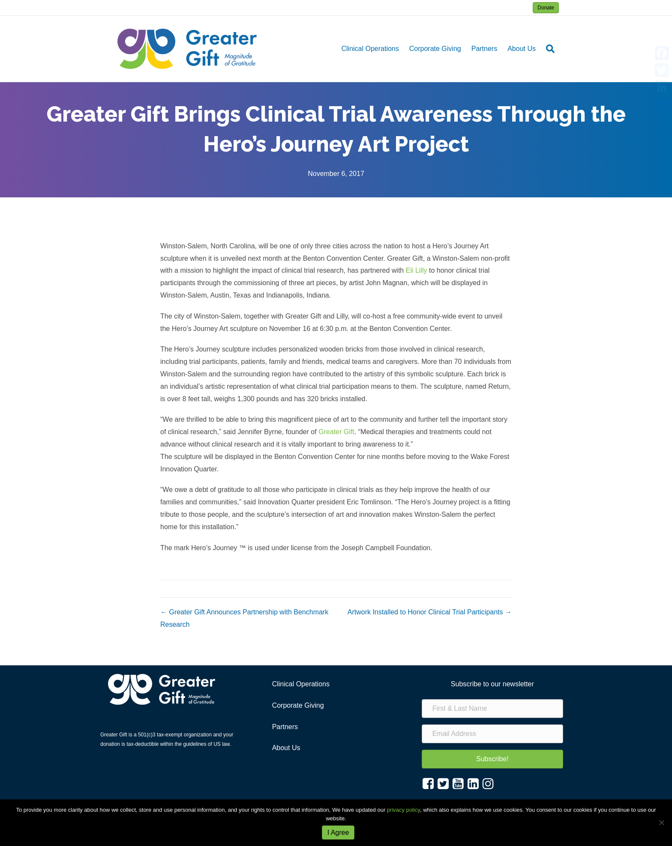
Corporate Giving (435, 48)
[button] (492, 759)
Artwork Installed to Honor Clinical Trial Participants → (430, 612)
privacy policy (403, 810)
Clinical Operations (370, 48)
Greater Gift (336, 431)
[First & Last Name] (492, 708)
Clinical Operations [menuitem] (301, 684)
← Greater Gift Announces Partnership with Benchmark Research (244, 618)
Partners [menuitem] (285, 726)
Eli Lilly (416, 270)
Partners (484, 48)
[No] (661, 822)
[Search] (548, 49)
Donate (545, 8)
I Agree (338, 832)
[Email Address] (492, 733)
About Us (521, 48)
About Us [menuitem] (286, 747)
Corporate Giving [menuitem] (298, 705)
